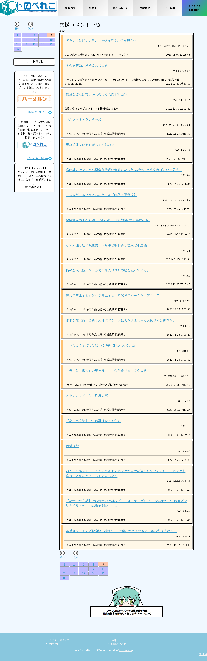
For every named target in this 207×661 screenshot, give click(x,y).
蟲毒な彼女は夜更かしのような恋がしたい (96, 94)
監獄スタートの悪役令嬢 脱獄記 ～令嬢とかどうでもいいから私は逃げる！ (121, 530)
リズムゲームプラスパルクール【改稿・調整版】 (101, 194)
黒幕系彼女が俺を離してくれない (90, 144)
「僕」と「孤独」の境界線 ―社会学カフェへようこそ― (108, 370)
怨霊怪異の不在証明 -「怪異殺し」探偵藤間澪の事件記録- (108, 220)
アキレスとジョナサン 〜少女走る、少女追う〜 (101, 40)
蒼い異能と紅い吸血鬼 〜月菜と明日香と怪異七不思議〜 (108, 245)
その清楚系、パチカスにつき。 (88, 65)
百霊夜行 (72, 445)
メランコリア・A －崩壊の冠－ (88, 395)
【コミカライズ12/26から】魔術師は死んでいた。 (102, 345)
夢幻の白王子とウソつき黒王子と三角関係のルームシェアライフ (112, 295)
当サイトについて (59, 640)
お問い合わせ (118, 644)
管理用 (203, 654)
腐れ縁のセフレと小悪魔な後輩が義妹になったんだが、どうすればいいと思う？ (124, 169)
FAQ (113, 640)
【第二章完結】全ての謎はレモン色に (93, 420)
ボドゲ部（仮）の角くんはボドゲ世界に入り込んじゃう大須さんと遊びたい (121, 320)
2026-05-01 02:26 (37, 158)
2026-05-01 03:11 (38, 112)
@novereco (124, 650)
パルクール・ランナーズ (83, 119)
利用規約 (54, 644)
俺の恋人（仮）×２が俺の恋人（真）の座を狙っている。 (108, 270)
